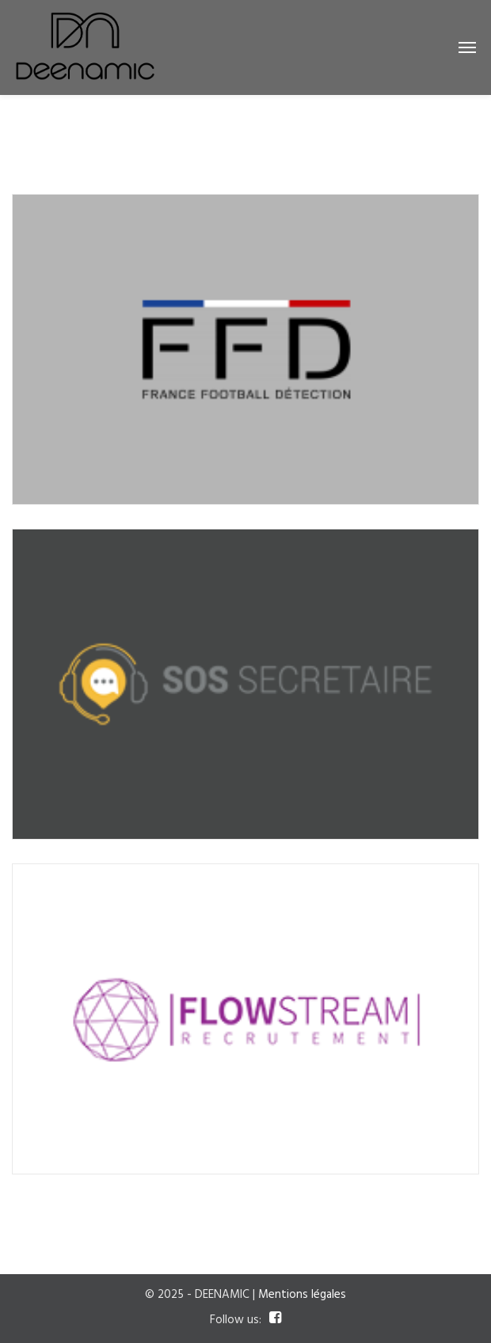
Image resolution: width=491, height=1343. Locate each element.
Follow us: (235, 1320)
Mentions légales (302, 1294)
